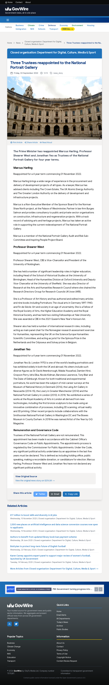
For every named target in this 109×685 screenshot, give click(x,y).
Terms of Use (62, 654)
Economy (64, 25)
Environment (77, 25)
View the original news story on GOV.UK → (35, 480)
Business (20, 25)
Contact (19, 2)
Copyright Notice (64, 657)
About (28, 2)
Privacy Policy (62, 650)
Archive (60, 626)
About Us (60, 643)
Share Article (31, 142)
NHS (32, 29)
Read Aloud (46, 142)
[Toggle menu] (7, 20)
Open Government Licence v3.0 (74, 678)
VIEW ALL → (67, 29)
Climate (31, 25)
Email (55, 494)
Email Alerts (61, 615)
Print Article (16, 142)
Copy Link (71, 494)
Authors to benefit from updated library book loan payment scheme (43, 537)
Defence (52, 25)
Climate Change (13, 646)
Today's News (62, 622)
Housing (90, 25)
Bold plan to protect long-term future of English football (38, 546)
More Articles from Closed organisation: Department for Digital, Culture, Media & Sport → (54, 568)
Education (11, 657)
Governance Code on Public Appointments (36, 443)
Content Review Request (67, 661)
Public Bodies (62, 629)
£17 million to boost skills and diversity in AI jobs (33, 515)
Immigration (21, 29)
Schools (41, 29)
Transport (53, 29)
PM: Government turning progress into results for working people (54, 589)
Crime (41, 25)
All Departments (63, 618)
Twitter (40, 494)
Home (8, 2)
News (18, 43)
